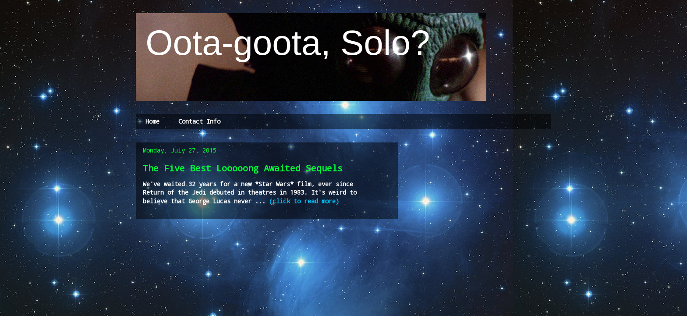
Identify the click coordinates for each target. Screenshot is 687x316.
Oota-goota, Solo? (283, 42)
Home (152, 121)
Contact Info (199, 121)
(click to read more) (302, 201)
